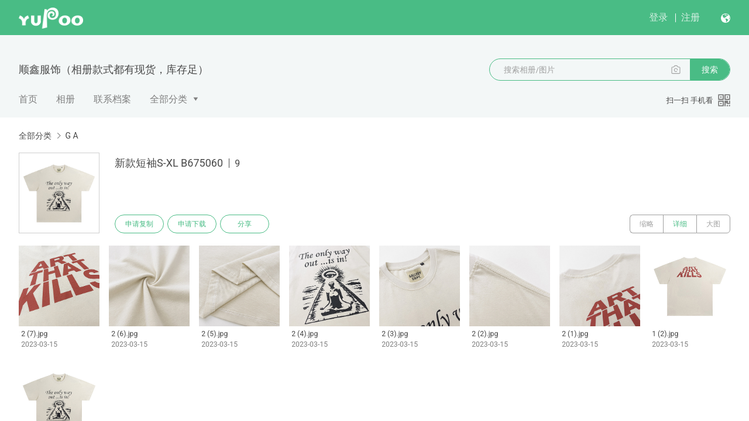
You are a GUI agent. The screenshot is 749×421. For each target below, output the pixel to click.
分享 (245, 224)
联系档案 (112, 99)
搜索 (710, 69)
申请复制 (139, 224)
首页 (28, 99)
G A (71, 135)
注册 (690, 17)
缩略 (647, 224)
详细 (680, 224)
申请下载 (192, 224)
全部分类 (168, 99)
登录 (658, 17)
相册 (65, 99)
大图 (713, 224)
